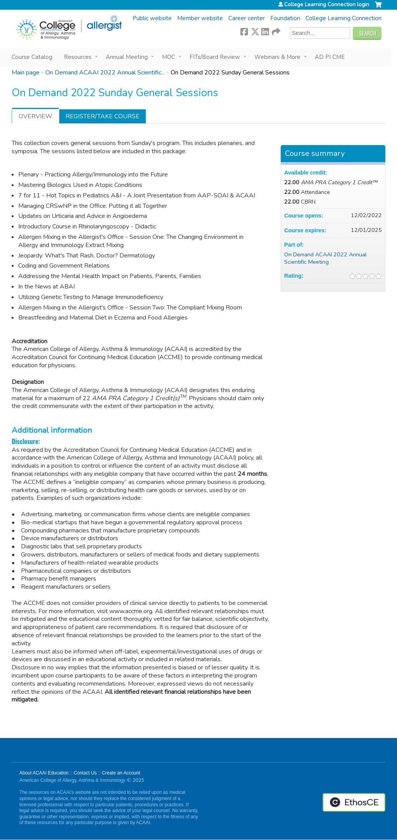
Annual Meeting (127, 57)
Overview (35, 116)
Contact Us (85, 773)
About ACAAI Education (44, 773)
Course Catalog (32, 57)
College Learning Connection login (326, 4)
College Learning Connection (343, 18)
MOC (168, 57)
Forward (276, 30)
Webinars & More (277, 57)
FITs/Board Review (215, 57)
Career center (246, 18)
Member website (200, 18)
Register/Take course (103, 116)
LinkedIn (265, 30)
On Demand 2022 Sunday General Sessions (230, 72)
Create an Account (121, 773)
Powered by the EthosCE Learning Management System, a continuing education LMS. (354, 802)
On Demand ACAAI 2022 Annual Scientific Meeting (325, 258)
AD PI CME (330, 57)
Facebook (244, 30)
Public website (152, 18)
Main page (26, 72)
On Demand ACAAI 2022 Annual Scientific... (105, 72)
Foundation (285, 18)
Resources (77, 57)
